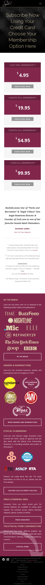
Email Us (24, 274)
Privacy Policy (22, 579)
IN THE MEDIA (22, 357)
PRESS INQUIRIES (22, 520)
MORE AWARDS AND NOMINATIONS (22, 422)
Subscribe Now (22, 86)
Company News (22, 577)
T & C (22, 581)
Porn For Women (22, 572)
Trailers (22, 574)
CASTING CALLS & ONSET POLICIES (22, 491)
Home (22, 565)
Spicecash (31, 560)
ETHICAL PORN (22, 547)
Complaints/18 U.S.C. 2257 (22, 584)
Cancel (35, 250)
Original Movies (22, 567)
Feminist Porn (22, 569)
